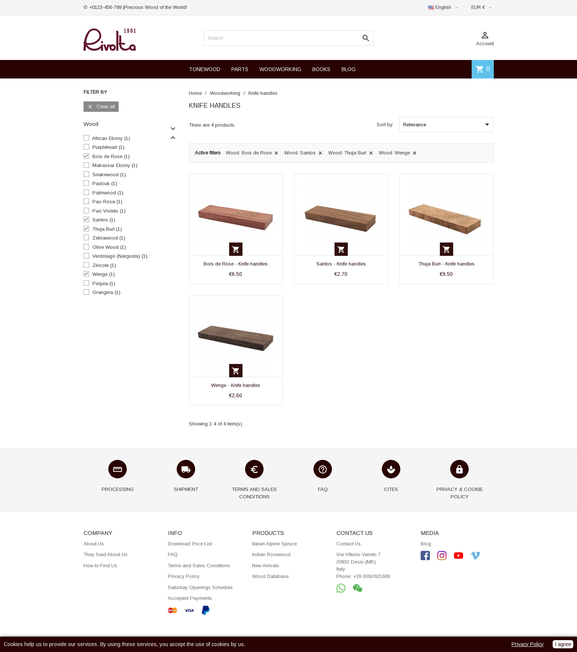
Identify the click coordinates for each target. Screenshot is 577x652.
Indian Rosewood (271, 554)
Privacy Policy (184, 576)
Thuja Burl (107, 229)
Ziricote (104, 265)
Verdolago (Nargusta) (119, 256)
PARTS (239, 69)
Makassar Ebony (115, 165)
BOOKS (321, 69)
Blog (426, 543)
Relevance (447, 124)
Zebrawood (108, 238)
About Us (94, 543)
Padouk (104, 183)
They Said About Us (106, 554)
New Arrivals (265, 565)
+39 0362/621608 (371, 576)
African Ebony (111, 138)
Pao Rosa (107, 201)
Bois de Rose (111, 156)
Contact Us (348, 543)
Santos (103, 220)
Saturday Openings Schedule (200, 587)
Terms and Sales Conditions (199, 565)
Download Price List (190, 543)
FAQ (173, 554)
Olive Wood (109, 247)
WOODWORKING (280, 69)
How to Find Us (100, 565)
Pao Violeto (109, 211)
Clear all (101, 107)
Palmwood (107, 192)
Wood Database (270, 576)
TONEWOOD (204, 69)
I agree (563, 644)
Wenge (103, 274)
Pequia (103, 283)
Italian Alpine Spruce (274, 543)
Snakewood (109, 174)
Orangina (106, 292)
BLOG (349, 69)
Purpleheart (108, 147)
